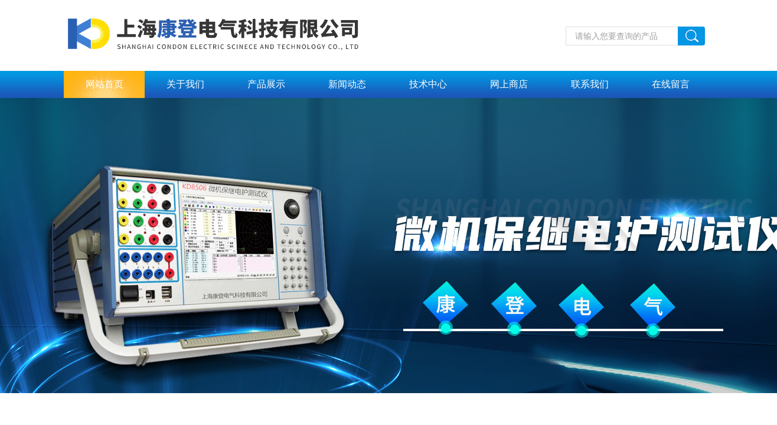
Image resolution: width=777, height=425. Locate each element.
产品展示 (266, 84)
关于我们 (185, 84)
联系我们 (590, 84)
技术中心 (428, 84)
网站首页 (104, 84)
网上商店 (509, 84)
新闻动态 (347, 84)
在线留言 (671, 84)
